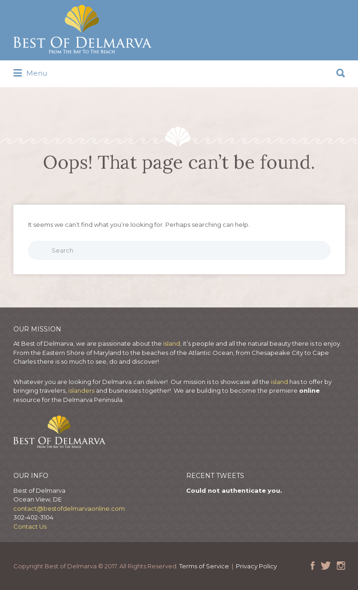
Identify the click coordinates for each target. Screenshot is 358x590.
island (171, 343)
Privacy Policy (256, 566)
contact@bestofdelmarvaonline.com (69, 508)
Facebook (313, 565)
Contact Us (30, 526)
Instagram (341, 565)
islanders (82, 390)
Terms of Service (204, 566)
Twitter (326, 565)
